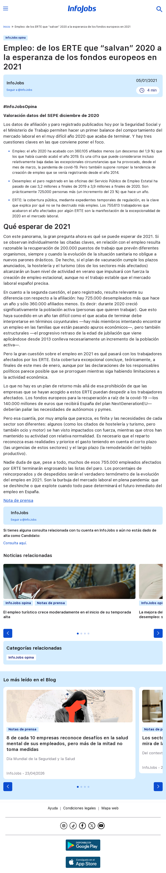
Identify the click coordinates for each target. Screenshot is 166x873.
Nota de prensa (18, 500)
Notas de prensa (51, 603)
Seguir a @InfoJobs (19, 89)
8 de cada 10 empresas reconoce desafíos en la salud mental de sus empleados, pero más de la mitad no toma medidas (67, 743)
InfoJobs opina (16, 37)
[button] (7, 633)
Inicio (6, 26)
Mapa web (110, 808)
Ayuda (53, 808)
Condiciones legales (79, 808)
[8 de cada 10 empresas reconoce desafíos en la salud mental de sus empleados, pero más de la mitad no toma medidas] (69, 721)
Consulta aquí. (15, 543)
